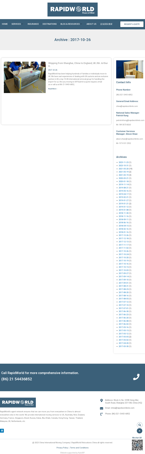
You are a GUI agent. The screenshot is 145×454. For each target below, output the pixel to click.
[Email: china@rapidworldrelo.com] (101, 408)
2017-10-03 (123, 270)
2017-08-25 (123, 289)
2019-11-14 (123, 184)
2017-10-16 (123, 264)
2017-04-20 (123, 343)
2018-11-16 (123, 216)
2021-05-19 (123, 172)
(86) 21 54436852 (16, 379)
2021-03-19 (123, 175)
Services (17, 24)
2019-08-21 (123, 188)
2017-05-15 (123, 330)
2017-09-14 (123, 276)
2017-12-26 (123, 235)
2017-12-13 (123, 242)
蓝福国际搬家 (106, 24)
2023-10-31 (123, 165)
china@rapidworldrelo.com (127, 106)
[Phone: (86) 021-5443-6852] (101, 414)
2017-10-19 (123, 260)
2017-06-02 (123, 324)
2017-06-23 (123, 314)
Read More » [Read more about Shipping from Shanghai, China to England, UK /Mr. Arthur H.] (52, 89)
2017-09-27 (123, 273)
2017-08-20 (123, 292)
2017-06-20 (123, 318)
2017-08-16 (123, 295)
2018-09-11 (123, 219)
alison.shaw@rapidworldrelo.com (129, 139)
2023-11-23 (123, 162)
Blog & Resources (71, 24)
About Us (91, 24)
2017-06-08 (123, 321)
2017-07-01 (123, 308)
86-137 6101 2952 (123, 143)
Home (5, 24)
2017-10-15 (123, 267)
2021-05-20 (123, 169)
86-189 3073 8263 (123, 125)
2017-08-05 (123, 299)
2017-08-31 (123, 286)
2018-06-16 (123, 222)
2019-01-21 (123, 203)
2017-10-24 (123, 254)
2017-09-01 (123, 283)
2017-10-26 (123, 251)
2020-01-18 (123, 181)
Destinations (50, 24)
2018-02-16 (123, 229)
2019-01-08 (123, 210)
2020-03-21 (123, 178)
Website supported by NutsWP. (72, 453)
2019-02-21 (123, 197)
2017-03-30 (123, 346)
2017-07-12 (123, 302)
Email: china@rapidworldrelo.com (119, 408)
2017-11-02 (123, 248)
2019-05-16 (123, 191)
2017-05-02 (123, 340)
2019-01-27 (123, 200)
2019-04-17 (123, 194)
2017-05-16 (123, 327)
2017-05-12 (123, 334)
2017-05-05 (123, 337)
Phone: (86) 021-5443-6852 (117, 413)
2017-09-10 (123, 280)
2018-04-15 (123, 226)
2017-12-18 (123, 238)
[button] (139, 425)
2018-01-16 (123, 232)
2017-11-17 (123, 245)
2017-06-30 (123, 311)
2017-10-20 (123, 257)
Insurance (33, 24)
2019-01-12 (123, 207)
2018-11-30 (123, 213)
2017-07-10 (123, 305)
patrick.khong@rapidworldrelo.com (130, 120)
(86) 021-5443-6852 (124, 95)
